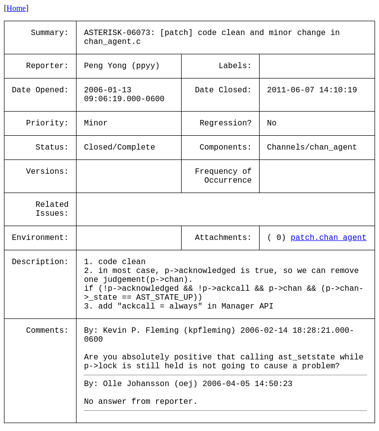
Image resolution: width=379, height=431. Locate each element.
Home (16, 8)
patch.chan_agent (329, 238)
